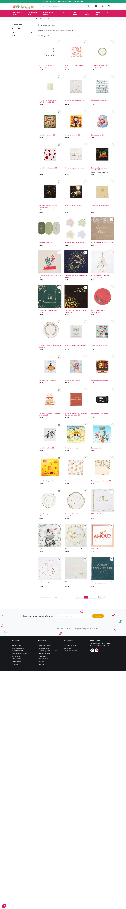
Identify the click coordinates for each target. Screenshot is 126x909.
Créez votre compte (70, 651)
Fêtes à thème (16, 659)
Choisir (101, 36)
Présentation (42, 656)
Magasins (41, 664)
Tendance (15, 664)
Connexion (67, 648)
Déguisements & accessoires (21, 653)
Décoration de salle (18, 648)
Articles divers (16, 645)
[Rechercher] (65, 6)
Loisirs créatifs (16, 661)
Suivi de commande (70, 645)
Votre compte (68, 641)
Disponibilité (16, 29)
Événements (16, 656)
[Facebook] (92, 650)
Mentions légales (43, 648)
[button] (102, 6)
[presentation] (71, 623)
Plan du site (41, 661)
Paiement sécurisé (44, 653)
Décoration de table (18, 651)
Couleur (14, 36)
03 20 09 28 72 (104, 643)
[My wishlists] (96, 6)
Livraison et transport (45, 645)
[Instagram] (96, 650)
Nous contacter (43, 659)
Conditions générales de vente (47, 651)
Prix (13, 32)
